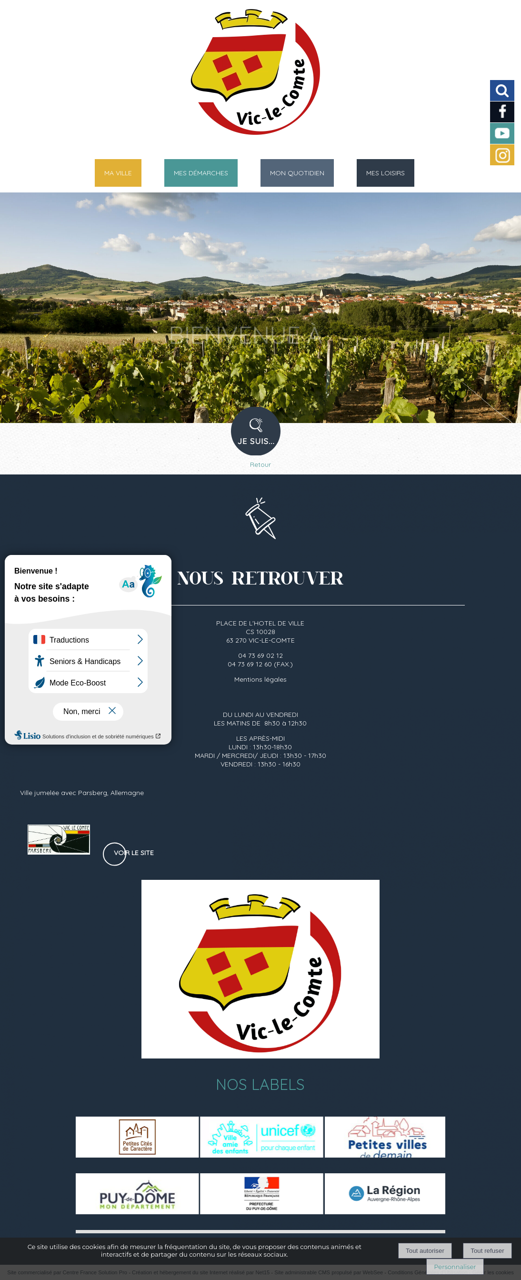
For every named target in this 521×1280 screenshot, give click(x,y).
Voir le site (134, 852)
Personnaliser (455, 1266)
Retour (260, 464)
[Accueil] (248, 76)
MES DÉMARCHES (201, 173)
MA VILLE (118, 173)
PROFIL (259, 437)
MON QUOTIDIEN (297, 173)
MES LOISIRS (385, 173)
